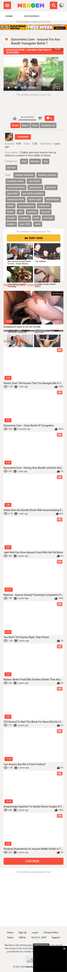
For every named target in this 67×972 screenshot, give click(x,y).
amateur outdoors (47, 175)
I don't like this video (40, 118)
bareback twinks (15, 181)
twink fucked (52, 199)
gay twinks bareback (33, 193)
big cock (45, 212)
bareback (32, 212)
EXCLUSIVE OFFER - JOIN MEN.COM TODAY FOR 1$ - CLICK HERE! (32, 51)
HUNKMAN (23, 137)
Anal (24, 161)
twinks (10, 206)
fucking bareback (16, 187)
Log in (35, 932)
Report (25, 125)
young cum (44, 206)
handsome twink (15, 199)
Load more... (33, 861)
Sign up (23, 932)
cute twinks (34, 181)
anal (20, 212)
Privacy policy (51, 932)
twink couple (35, 199)
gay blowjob (35, 187)
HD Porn (11, 167)
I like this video (15, 118)
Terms (10, 937)
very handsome (26, 206)
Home (9, 16)
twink (37, 224)
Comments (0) (48, 125)
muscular (48, 218)
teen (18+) (25, 224)
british (10, 212)
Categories (31, 16)
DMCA (22, 937)
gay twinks (12, 193)
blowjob (11, 218)
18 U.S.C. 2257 (38, 937)
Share (35, 125)
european (24, 218)
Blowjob (35, 161)
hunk (36, 218)
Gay (46, 161)
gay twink (51, 187)
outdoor (11, 224)
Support (56, 937)
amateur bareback (24, 175)
